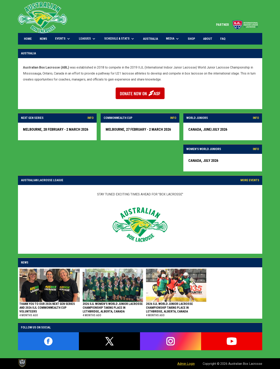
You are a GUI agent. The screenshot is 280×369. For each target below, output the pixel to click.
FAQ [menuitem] (222, 39)
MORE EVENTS (249, 180)
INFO (90, 118)
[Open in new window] (140, 93)
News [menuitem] (43, 39)
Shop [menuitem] (193, 39)
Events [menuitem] (63, 38)
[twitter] (109, 341)
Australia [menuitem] (150, 39)
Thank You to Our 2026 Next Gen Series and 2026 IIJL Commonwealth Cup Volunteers (47, 307)
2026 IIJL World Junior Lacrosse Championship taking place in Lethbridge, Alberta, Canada (169, 307)
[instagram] (170, 341)
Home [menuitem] (28, 39)
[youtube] (231, 341)
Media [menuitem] (173, 38)
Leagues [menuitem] (87, 38)
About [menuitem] (207, 39)
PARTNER (237, 25)
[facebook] (48, 341)
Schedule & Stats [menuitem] (119, 38)
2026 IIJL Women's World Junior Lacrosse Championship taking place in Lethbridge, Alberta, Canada (113, 307)
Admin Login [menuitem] (186, 364)
